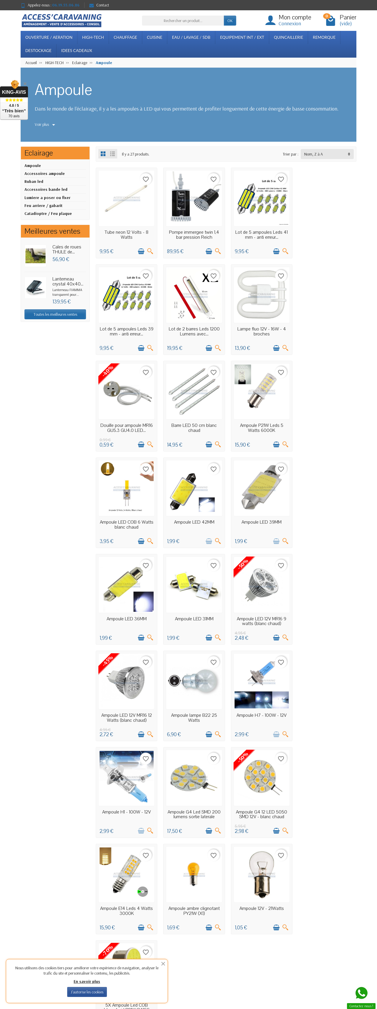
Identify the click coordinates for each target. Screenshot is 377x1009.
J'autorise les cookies (87, 992)
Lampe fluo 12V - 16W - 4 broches (192, 329)
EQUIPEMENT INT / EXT (242, 37)
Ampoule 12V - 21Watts (326, 710)
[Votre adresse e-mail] (177, 973)
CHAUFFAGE (125, 37)
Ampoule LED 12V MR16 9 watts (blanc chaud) (259, 521)
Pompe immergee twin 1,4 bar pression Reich (193, 234)
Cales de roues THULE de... (66, 249)
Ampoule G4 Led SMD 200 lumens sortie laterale (326, 616)
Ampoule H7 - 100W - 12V (193, 614)
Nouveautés (184, 929)
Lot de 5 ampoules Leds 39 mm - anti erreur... (326, 234)
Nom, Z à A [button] (313, 154)
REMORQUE (324, 37)
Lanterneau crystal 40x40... (67, 281)
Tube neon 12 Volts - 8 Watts (126, 234)
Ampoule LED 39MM (326, 423)
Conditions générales (125, 944)
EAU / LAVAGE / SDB (191, 37)
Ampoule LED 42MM (259, 423)
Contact (99, 5)
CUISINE (154, 37)
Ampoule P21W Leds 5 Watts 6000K (126, 425)
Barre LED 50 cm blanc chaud (326, 329)
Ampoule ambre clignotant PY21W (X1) (259, 712)
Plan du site (251, 937)
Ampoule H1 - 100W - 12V (259, 614)
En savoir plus (87, 981)
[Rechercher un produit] (183, 21)
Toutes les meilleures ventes (55, 314)
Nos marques (185, 944)
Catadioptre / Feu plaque (48, 213)
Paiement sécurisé (122, 937)
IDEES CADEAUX (76, 50)
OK (230, 20)
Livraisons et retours (124, 922)
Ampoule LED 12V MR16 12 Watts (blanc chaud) (326, 521)
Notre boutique (254, 929)
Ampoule (32, 165)
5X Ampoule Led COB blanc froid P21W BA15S (126, 808)
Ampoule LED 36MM (126, 518)
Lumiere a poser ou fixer (47, 197)
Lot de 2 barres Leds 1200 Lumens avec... (126, 329)
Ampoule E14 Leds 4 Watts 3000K (192, 712)
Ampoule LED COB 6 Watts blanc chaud (192, 425)
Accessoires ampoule (44, 173)
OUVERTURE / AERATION (48, 37)
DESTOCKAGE (38, 50)
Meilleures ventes (188, 937)
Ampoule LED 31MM (192, 518)
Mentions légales (255, 922)
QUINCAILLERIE (288, 37)
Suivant (346, 843)
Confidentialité (120, 929)
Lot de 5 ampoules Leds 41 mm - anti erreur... (259, 234)
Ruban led (33, 181)
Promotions (184, 922)
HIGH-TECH (93, 37)
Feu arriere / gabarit (43, 205)
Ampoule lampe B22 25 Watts (126, 616)
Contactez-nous (254, 944)
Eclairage (38, 153)
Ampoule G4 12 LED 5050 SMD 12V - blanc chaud (126, 712)
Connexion (290, 23)
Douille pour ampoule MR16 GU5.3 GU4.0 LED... (259, 329)
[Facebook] (333, 981)
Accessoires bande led (45, 189)
